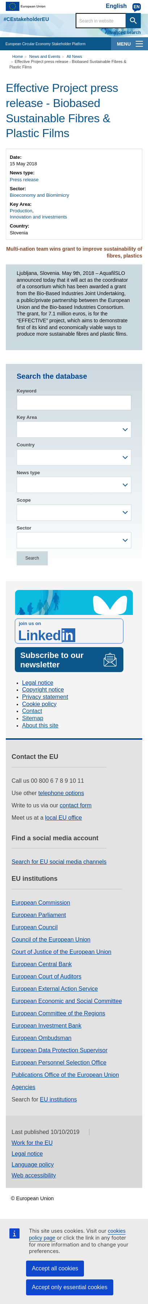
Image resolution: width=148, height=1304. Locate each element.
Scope (24, 500)
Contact (32, 711)
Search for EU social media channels (59, 862)
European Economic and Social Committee (67, 1001)
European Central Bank (42, 964)
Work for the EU (32, 1143)
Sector (24, 528)
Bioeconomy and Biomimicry (39, 195)
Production (21, 210)
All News (74, 56)
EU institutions (58, 1099)
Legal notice (37, 683)
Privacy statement (45, 697)
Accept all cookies (55, 1268)
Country (26, 444)
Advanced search (123, 32)
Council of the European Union (51, 939)
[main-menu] (139, 44)
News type (28, 472)
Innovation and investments (38, 217)
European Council (35, 927)
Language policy (33, 1164)
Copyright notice (43, 690)
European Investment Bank (46, 1026)
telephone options (61, 793)
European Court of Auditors (46, 976)
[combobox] (74, 429)
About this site (40, 725)
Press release (24, 179)
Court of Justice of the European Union (61, 952)
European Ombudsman (41, 1038)
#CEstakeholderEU (26, 19)
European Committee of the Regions (58, 1013)
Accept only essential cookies (69, 1287)
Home (17, 56)
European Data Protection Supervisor (59, 1050)
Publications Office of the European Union (65, 1075)
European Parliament (39, 915)
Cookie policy (39, 704)
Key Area (27, 417)
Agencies (23, 1087)
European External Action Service (55, 989)
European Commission (41, 903)
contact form (76, 805)
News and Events (44, 56)
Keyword (27, 391)
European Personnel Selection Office (59, 1062)
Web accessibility (34, 1175)
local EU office (63, 818)
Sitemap (32, 718)
